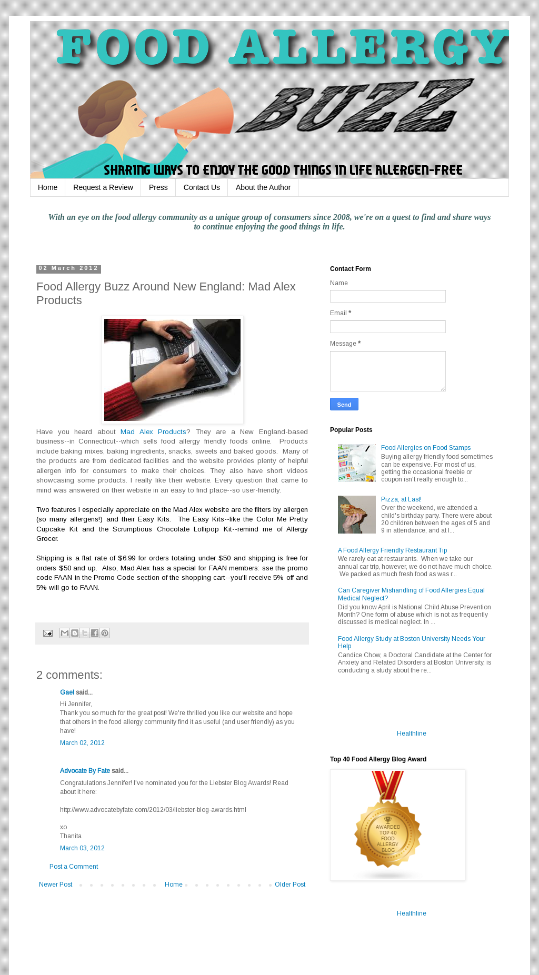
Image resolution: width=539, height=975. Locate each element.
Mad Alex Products (153, 432)
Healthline (411, 733)
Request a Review (103, 187)
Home (47, 187)
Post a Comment (73, 866)
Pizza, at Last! (401, 499)
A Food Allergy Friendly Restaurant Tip (392, 550)
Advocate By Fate (85, 771)
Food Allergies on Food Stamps (426, 447)
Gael (67, 692)
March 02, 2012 (82, 743)
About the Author (263, 187)
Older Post (290, 884)
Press (158, 187)
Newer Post (55, 884)
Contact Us (202, 187)
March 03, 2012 (82, 848)
